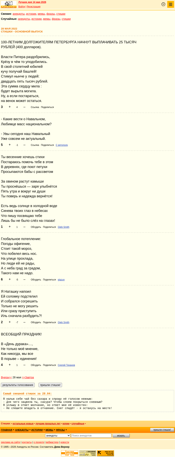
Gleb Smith (63, 227)
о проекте (39, 442)
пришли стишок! (162, 429)
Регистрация (33, 6)
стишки (60, 13)
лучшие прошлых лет (48, 423)
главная (6, 430)
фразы (51, 13)
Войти (21, 6)
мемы (41, 13)
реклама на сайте (10, 442)
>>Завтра (28, 377)
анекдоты (19, 13)
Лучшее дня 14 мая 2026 (32, 2)
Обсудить (36, 227)
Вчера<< (6, 377)
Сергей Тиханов (66, 365)
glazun (61, 279)
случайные (78, 423)
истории (31, 13)
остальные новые (23, 423)
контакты (27, 442)
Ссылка (35, 107)
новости (64, 442)
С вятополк (62, 145)
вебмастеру (52, 442)
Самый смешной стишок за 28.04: (27, 393)
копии (66, 423)
